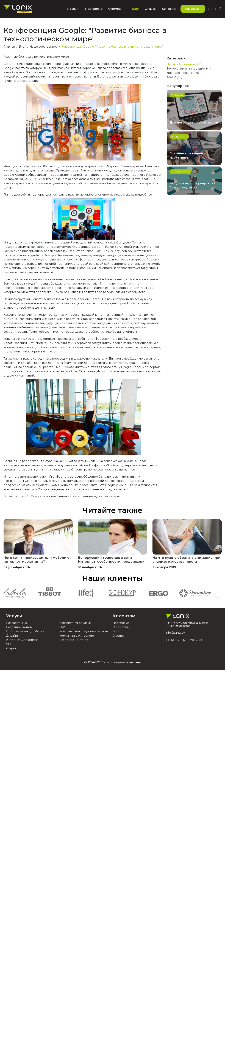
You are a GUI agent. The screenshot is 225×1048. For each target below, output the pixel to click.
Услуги (14, 615)
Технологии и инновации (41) (189, 68)
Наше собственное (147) (184, 64)
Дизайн (12, 635)
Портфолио (94, 8)
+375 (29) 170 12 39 (189, 640)
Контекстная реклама (75, 623)
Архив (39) (174, 77)
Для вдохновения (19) (183, 72)
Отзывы (150, 8)
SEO (9, 644)
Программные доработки (25, 631)
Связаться (192, 8)
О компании (117, 8)
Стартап (12, 648)
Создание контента (73, 640)
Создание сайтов (19, 627)
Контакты (169, 8)
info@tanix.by (175, 632)
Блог (135, 8)
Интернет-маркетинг (22, 640)
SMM (62, 627)
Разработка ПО (17, 623)
